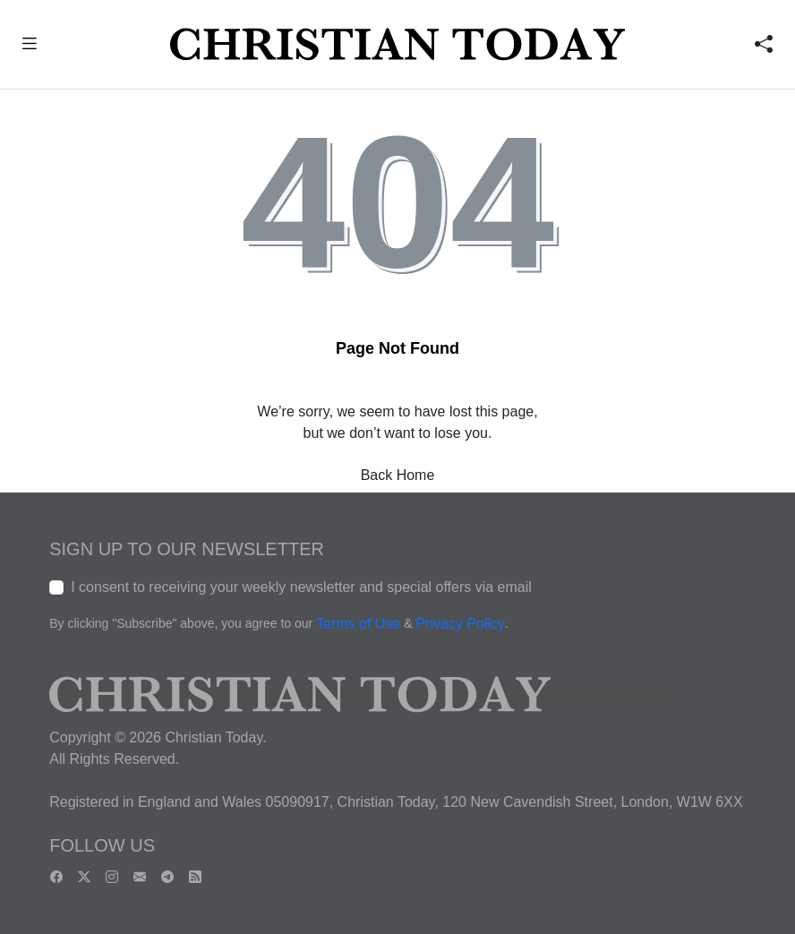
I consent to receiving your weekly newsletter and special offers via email (301, 587)
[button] (29, 46)
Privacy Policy (460, 623)
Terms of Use (358, 623)
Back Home (398, 475)
